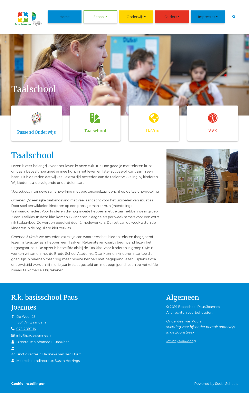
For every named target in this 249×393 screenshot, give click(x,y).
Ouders (170, 17)
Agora (197, 321)
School (99, 17)
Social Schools (226, 384)
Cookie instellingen (28, 384)
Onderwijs (135, 17)
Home (65, 17)
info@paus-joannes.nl (34, 335)
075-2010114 (26, 329)
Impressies (206, 17)
